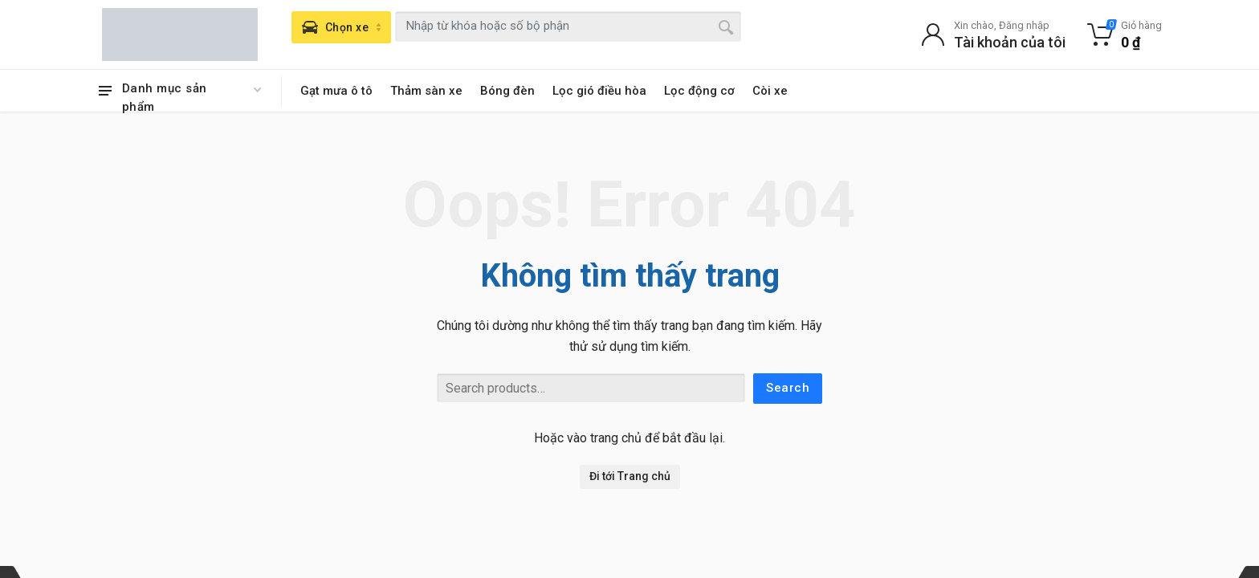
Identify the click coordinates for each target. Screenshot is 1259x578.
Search (787, 388)
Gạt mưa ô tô (336, 90)
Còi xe (770, 90)
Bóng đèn (507, 90)
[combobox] (568, 26)
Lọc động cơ (699, 90)
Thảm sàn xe (426, 90)
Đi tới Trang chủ (629, 476)
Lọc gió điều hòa (599, 90)
